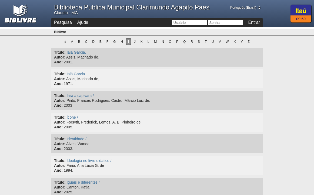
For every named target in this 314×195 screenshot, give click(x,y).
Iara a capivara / (80, 95)
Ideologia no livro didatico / (89, 160)
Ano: (58, 62)
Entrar (254, 22)
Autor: (59, 57)
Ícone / (72, 117)
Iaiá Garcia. (76, 52)
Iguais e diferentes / (83, 182)
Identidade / (76, 139)
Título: (60, 52)
